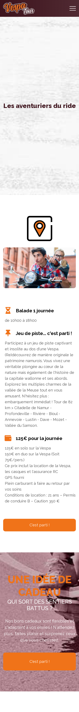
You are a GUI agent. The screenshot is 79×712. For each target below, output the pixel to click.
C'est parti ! (39, 525)
